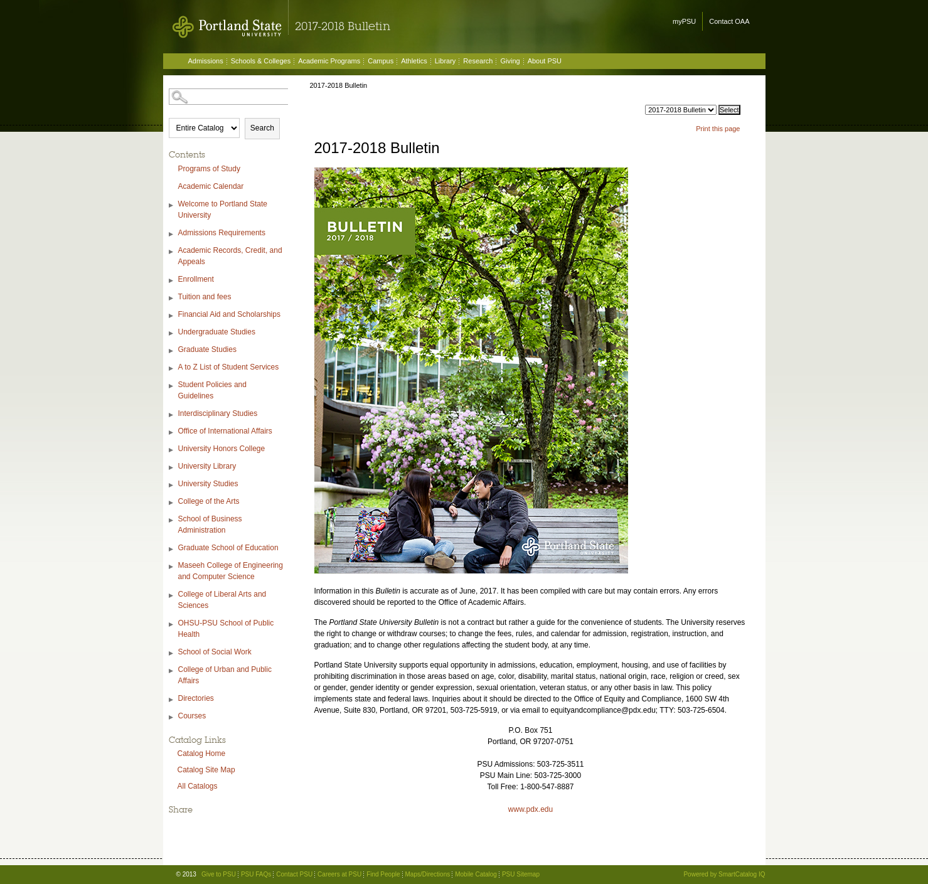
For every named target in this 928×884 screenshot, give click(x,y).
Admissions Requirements (221, 232)
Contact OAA (729, 21)
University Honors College (221, 448)
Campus (380, 61)
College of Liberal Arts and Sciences (222, 600)
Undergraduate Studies (216, 332)
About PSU (545, 61)
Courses (192, 715)
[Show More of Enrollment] (172, 281)
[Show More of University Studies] (172, 485)
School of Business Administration (210, 524)
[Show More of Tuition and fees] (172, 298)
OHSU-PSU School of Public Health (226, 629)
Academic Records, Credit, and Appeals (230, 256)
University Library (207, 466)
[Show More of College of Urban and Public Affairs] (172, 671)
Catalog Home (202, 753)
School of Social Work (215, 651)
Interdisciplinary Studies (218, 413)
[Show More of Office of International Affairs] (172, 432)
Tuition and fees (205, 296)
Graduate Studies (207, 349)
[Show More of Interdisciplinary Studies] (172, 415)
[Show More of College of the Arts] (172, 503)
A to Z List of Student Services (228, 367)
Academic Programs (329, 61)
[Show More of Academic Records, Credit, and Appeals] (172, 252)
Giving (510, 61)
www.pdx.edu (530, 809)
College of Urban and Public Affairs (225, 675)
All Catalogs (198, 786)
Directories (196, 698)
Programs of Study (209, 168)
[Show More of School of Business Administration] (172, 520)
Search (262, 128)
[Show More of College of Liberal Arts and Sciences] (172, 596)
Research (478, 61)
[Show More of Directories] (172, 700)
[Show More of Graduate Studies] (172, 351)
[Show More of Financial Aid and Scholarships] (172, 316)
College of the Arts (209, 501)
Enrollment (196, 279)
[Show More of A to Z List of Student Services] (172, 368)
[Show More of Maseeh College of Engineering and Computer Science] (172, 567)
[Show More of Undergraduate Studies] (172, 333)
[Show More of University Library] (172, 468)
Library (445, 61)
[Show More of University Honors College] (172, 450)
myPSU (684, 21)
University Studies (208, 483)
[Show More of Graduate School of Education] (172, 549)
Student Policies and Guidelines (212, 390)
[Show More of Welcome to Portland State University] (172, 205)
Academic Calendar (211, 186)
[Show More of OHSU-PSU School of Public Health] (172, 624)
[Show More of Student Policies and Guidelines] (172, 386)
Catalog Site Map (206, 769)
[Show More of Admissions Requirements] (172, 234)
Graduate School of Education (228, 547)
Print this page (718, 128)
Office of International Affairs (225, 431)
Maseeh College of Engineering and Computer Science (230, 571)
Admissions (205, 61)
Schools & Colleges (261, 61)
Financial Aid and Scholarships (229, 314)
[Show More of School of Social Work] (172, 653)
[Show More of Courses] (172, 717)
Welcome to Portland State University (223, 210)
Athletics (414, 61)
